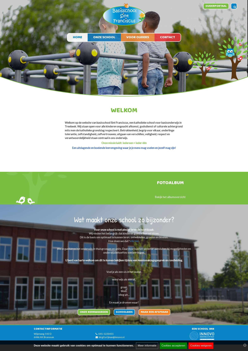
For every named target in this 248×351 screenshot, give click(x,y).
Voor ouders (137, 37)
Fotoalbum (170, 183)
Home (77, 37)
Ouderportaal (216, 6)
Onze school (104, 37)
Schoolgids (124, 312)
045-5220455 (106, 333)
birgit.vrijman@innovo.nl (111, 337)
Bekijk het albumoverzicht (170, 197)
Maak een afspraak (154, 312)
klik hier (134, 241)
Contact (167, 37)
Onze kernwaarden (94, 312)
